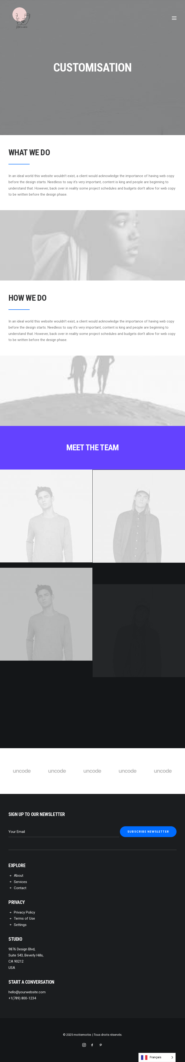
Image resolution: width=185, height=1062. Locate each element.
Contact (20, 888)
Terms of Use (24, 918)
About (18, 875)
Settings (20, 925)
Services (20, 882)
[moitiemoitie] (21, 18)
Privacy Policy (24, 912)
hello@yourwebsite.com (27, 992)
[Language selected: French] (157, 1057)
